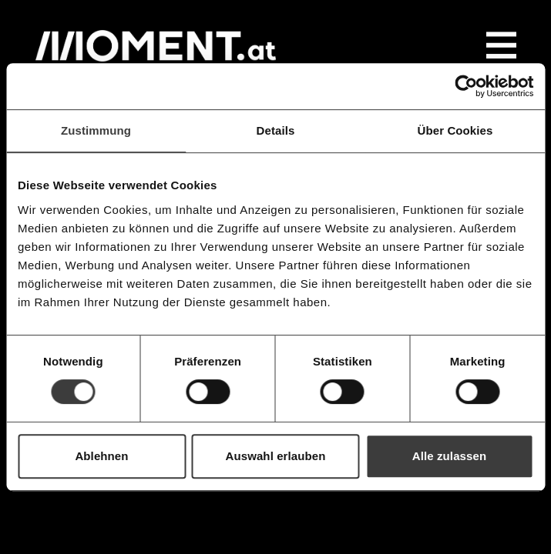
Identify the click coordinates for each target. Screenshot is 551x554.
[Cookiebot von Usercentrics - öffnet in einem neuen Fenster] (465, 86)
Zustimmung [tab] (96, 130)
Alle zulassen (449, 455)
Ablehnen (101, 455)
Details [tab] (276, 130)
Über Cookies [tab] (455, 130)
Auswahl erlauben (276, 455)
